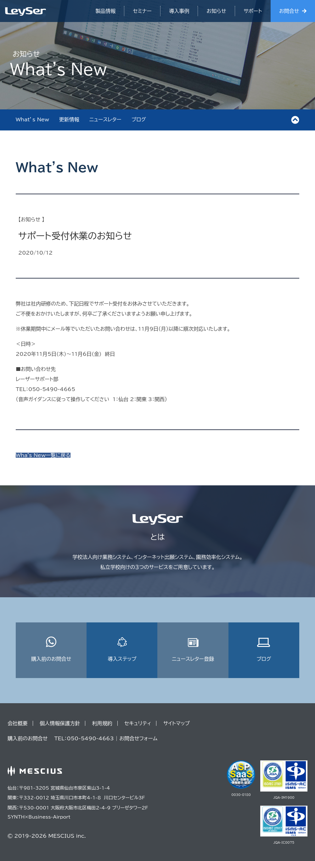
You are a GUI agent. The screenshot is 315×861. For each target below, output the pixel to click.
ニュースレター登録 (193, 649)
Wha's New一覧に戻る (43, 455)
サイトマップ (176, 723)
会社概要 (18, 723)
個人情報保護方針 (60, 723)
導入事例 (179, 11)
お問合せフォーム (138, 738)
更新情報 (69, 119)
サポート (253, 11)
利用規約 (102, 723)
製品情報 (105, 11)
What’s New (32, 119)
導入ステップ (122, 649)
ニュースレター (105, 119)
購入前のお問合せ (51, 649)
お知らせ (216, 11)
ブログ (139, 119)
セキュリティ (137, 723)
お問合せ (289, 11)
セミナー (142, 11)
